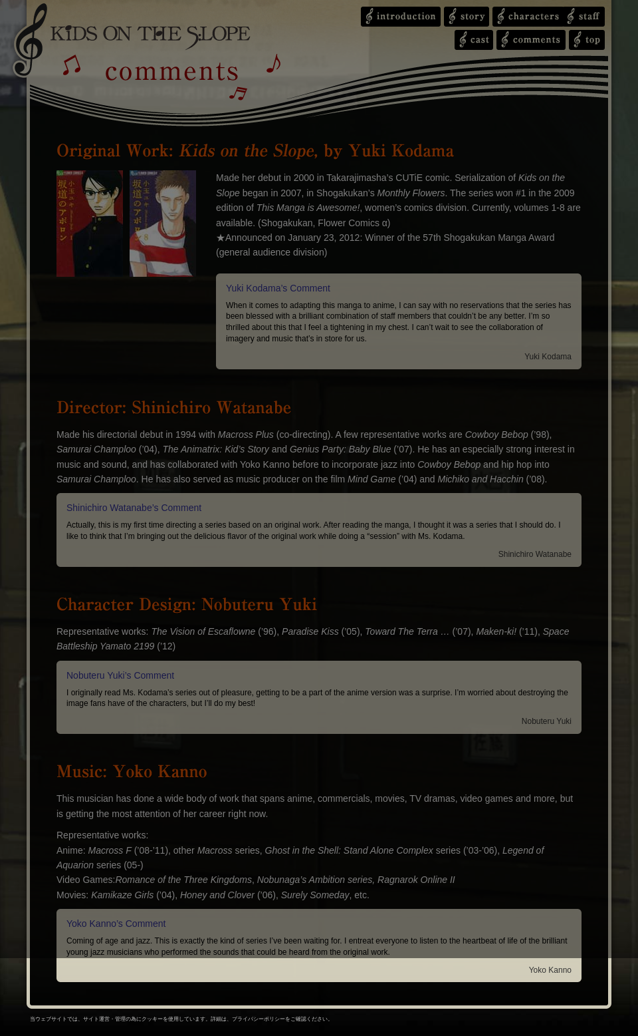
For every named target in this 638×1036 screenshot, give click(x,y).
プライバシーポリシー (258, 1019)
